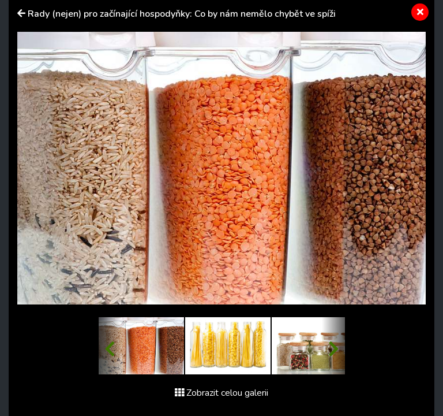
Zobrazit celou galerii (221, 393)
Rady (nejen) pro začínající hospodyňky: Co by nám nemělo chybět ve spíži (182, 14)
